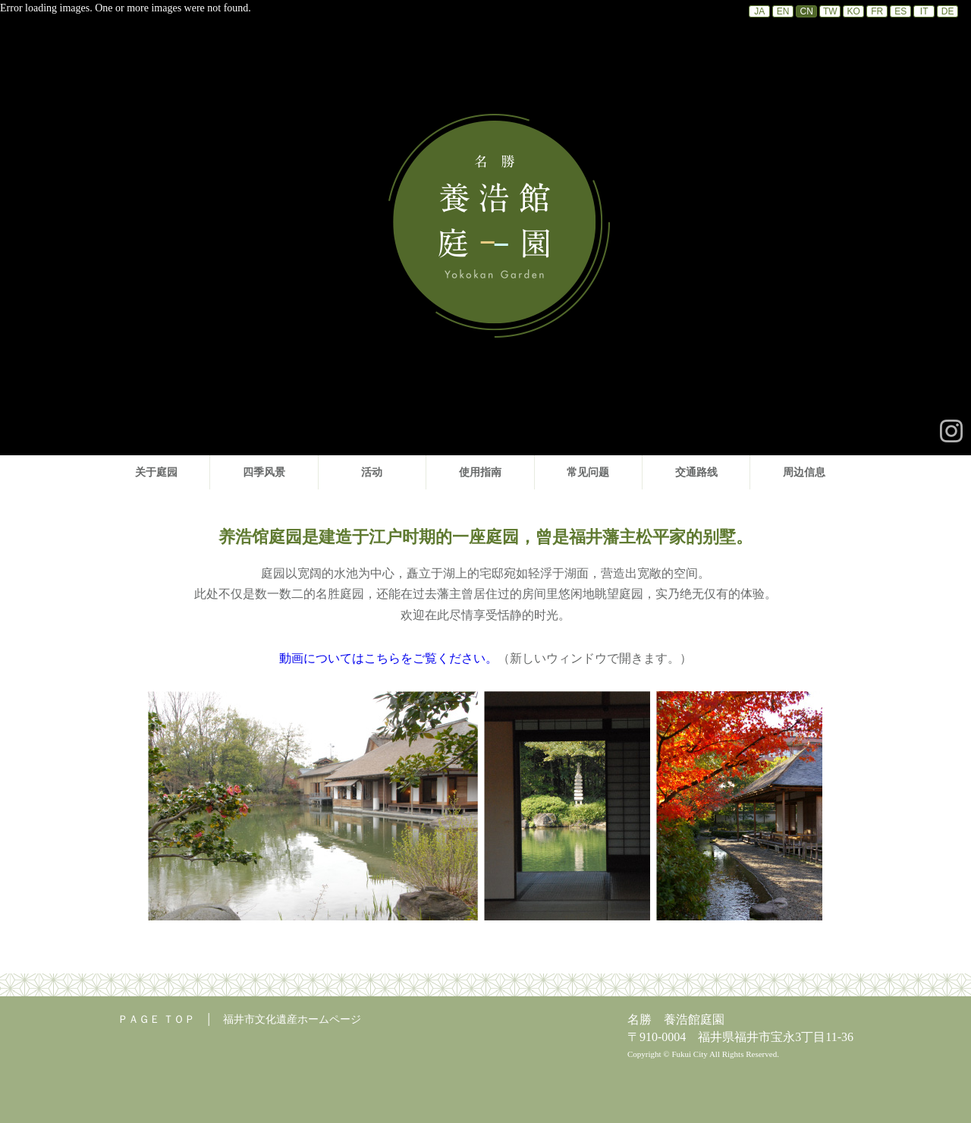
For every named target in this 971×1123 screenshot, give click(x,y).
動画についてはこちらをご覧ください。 (388, 658)
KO (853, 11)
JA (759, 11)
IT (924, 11)
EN (783, 11)
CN (806, 11)
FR (877, 11)
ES (900, 11)
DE (947, 11)
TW (830, 11)
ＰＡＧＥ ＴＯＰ (156, 1019)
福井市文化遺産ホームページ (292, 1019)
